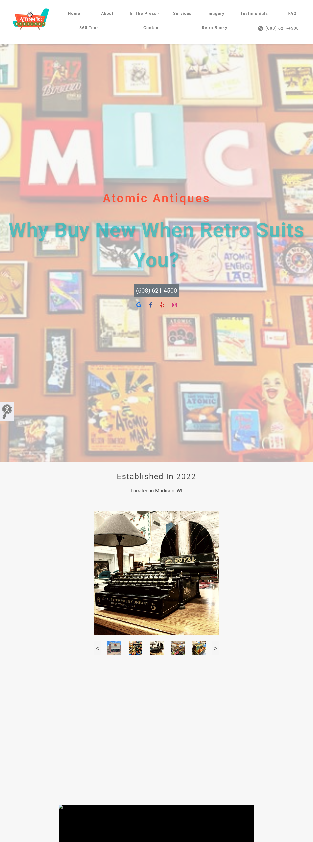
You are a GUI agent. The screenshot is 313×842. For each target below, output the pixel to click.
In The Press (143, 13)
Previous (97, 648)
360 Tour (88, 27)
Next (215, 648)
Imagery (215, 13)
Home (74, 13)
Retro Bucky (215, 27)
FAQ (292, 13)
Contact (151, 27)
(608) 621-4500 (278, 28)
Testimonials (254, 13)
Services (182, 13)
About (107, 13)
